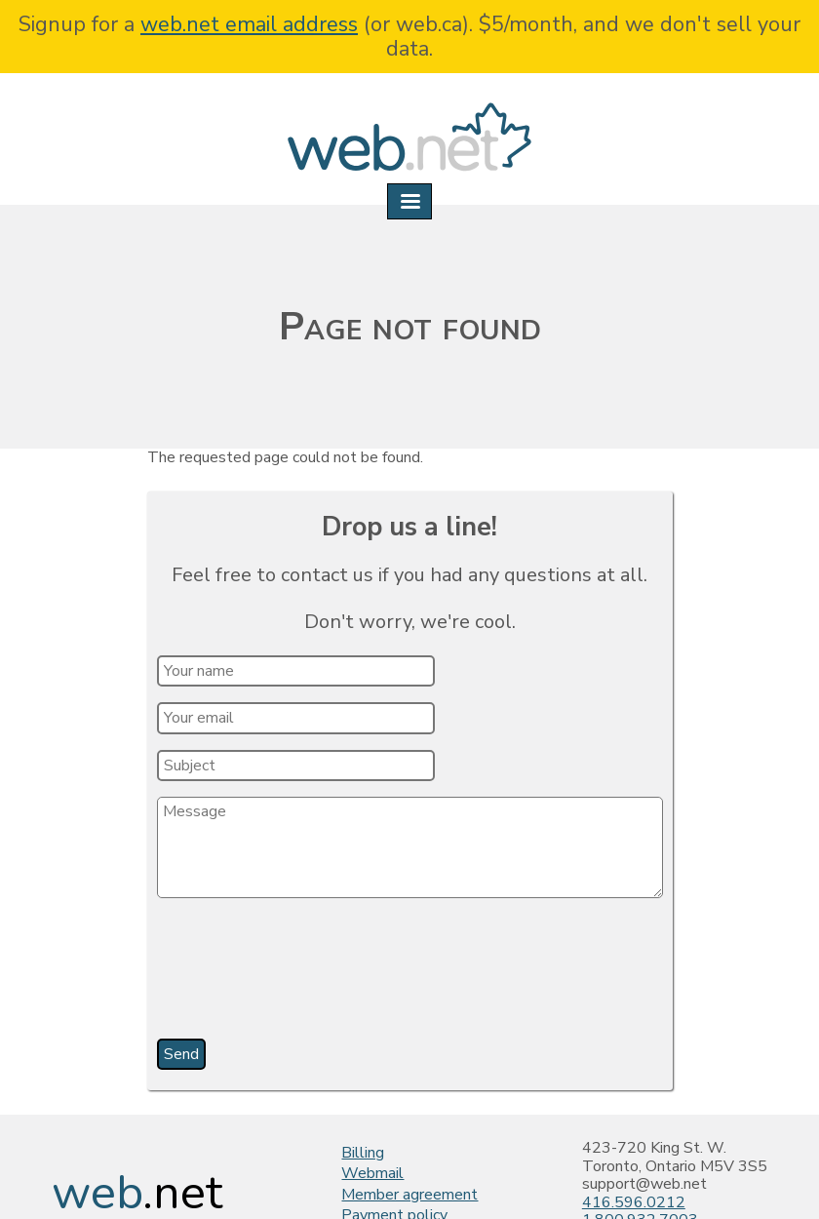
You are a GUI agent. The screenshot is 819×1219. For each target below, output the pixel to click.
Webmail (372, 1173)
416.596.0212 (633, 1202)
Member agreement (409, 1194)
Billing (362, 1152)
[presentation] (307, 975)
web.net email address (249, 24)
